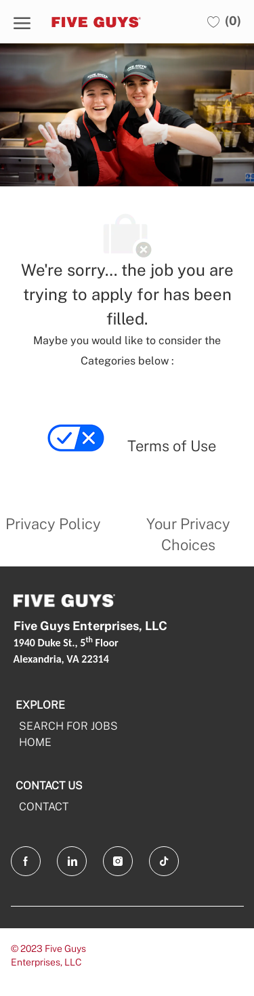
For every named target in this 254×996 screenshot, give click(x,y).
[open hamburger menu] (22, 22)
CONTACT (43, 806)
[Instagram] (118, 861)
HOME (35, 742)
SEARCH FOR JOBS (68, 726)
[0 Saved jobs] (224, 21)
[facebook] (26, 861)
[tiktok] (164, 861)
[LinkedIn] (72, 861)
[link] (76, 452)
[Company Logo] (102, 21)
